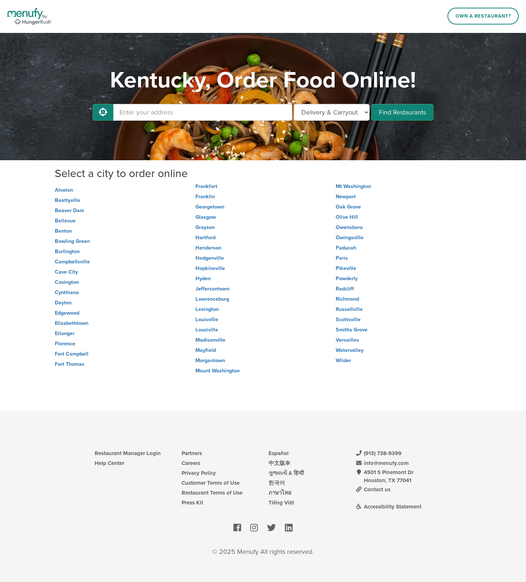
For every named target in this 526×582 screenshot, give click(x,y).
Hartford (205, 237)
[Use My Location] (103, 112)
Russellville (349, 309)
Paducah (346, 248)
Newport (346, 197)
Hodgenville (209, 258)
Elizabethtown (71, 323)
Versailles (347, 340)
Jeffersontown (212, 289)
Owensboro (349, 227)
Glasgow (205, 217)
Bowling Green (72, 241)
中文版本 (279, 463)
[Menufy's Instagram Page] (254, 528)
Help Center (109, 463)
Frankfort (206, 186)
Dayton (63, 303)
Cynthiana (67, 292)
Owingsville (349, 237)
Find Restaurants (402, 112)
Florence (65, 344)
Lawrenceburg (212, 299)
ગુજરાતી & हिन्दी (286, 473)
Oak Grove (348, 207)
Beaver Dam (69, 210)
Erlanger (65, 333)
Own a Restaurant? (483, 16)
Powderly (347, 278)
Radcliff (345, 289)
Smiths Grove (351, 330)
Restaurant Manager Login (128, 453)
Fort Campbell (71, 354)
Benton (63, 231)
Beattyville (67, 200)
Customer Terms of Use (211, 483)
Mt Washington (353, 186)
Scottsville (348, 319)
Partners (192, 453)
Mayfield (205, 350)
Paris (342, 258)
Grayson (205, 227)
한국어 (276, 483)
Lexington (207, 309)
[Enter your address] (202, 112)
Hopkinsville (210, 268)
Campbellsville (72, 262)
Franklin (205, 197)
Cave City (66, 272)
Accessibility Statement (388, 506)
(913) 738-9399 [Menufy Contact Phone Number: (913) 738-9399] (378, 453)
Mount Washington (217, 371)
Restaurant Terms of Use (212, 492)
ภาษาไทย (279, 492)
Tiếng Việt (281, 502)
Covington (67, 282)
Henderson (208, 248)
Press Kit (192, 502)
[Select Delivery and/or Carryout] (332, 112)
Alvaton (64, 190)
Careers (191, 463)
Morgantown (210, 360)
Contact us (372, 489)
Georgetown (209, 207)
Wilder (343, 360)
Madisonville (210, 340)
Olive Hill (347, 217)
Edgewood (67, 313)
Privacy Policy (199, 473)
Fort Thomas (69, 364)
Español (278, 453)
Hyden (203, 278)
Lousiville (206, 330)
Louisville (206, 319)
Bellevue (65, 221)
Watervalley (349, 350)
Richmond (347, 299)
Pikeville (346, 268)
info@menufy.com (382, 463)
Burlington (67, 251)
